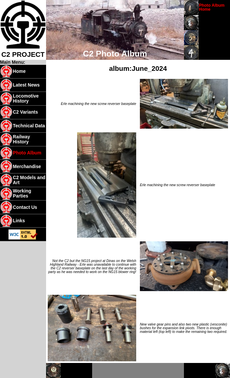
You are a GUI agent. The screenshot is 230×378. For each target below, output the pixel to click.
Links (19, 220)
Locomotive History (26, 99)
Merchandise (27, 166)
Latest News (26, 85)
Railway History (21, 139)
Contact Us (25, 207)
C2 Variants (25, 112)
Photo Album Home (212, 7)
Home (19, 71)
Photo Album (27, 152)
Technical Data (29, 125)
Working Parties (22, 193)
